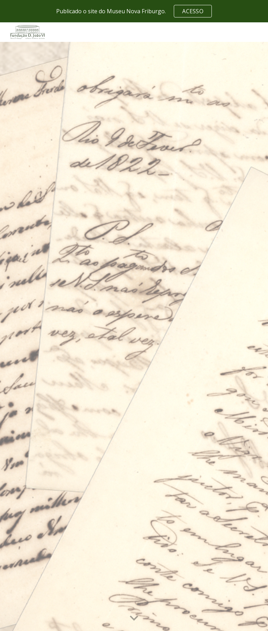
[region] (134, 11)
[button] (134, 618)
